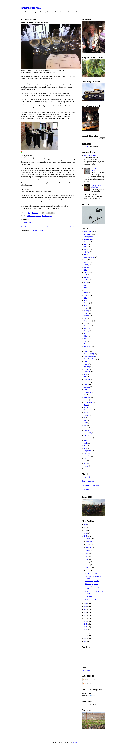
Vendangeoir (87, 392)
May (87, 559)
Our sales (86, 262)
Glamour (86, 303)
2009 (85, 305)
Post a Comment (28, 222)
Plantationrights (88, 402)
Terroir (86, 412)
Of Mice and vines (91, 573)
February (89, 568)
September (89, 547)
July (87, 553)
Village (86, 323)
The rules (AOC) (89, 354)
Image (85, 290)
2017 (85, 420)
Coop (85, 422)
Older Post (73, 227)
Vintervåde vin (89, 596)
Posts (85, 679)
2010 (85, 287)
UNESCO (87, 328)
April (87, 562)
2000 (85, 641)
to (84, 468)
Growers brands (88, 410)
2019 (85, 524)
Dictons (86, 407)
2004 (85, 343)
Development (88, 438)
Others (86, 293)
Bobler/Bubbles (31, 8)
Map (85, 458)
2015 (85, 270)
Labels (86, 428)
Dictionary (87, 366)
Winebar (86, 364)
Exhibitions (87, 372)
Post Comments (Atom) (36, 230)
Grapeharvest (88, 234)
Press (85, 461)
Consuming (87, 397)
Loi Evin (86, 400)
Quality (86, 463)
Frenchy (86, 313)
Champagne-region (89, 356)
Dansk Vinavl (86, 489)
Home (49, 227)
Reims (85, 318)
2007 (85, 333)
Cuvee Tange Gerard (90, 359)
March (88, 565)
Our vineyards (88, 231)
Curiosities (87, 272)
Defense (86, 338)
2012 (85, 247)
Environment (87, 349)
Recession (87, 387)
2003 (85, 448)
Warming (86, 310)
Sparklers (86, 351)
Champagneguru (87, 477)
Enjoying (86, 252)
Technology (87, 326)
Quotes (86, 405)
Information (87, 456)
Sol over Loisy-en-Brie (92, 581)
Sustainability (88, 433)
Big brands (87, 249)
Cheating (86, 384)
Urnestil (86, 415)
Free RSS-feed (86, 670)
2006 (85, 374)
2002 (85, 445)
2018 (85, 377)
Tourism (86, 242)
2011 (85, 254)
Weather (86, 308)
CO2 (85, 435)
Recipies (86, 295)
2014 (28, 216)
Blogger (75, 742)
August (88, 550)
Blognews (87, 382)
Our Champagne (47, 216)
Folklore (86, 280)
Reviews (86, 389)
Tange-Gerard (88, 321)
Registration (87, 379)
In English (87, 453)
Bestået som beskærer (90, 155)
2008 (85, 300)
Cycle (85, 361)
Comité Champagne (88, 481)
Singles (86, 443)
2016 (85, 298)
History (86, 282)
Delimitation (87, 346)
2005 (85, 630)
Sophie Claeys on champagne (90, 485)
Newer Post (24, 227)
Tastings (86, 267)
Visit (85, 341)
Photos (86, 264)
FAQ (85, 425)
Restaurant (87, 369)
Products (86, 315)
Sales (85, 259)
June (87, 556)
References (87, 430)
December (89, 538)
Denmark (86, 277)
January (88, 571)
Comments (87, 683)
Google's (86, 146)
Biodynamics (87, 451)
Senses (86, 466)
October (88, 544)
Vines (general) (88, 236)
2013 (85, 244)
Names (86, 440)
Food (85, 275)
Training (86, 331)
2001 (85, 638)
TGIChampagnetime (91, 584)
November (89, 541)
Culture (86, 336)
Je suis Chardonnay (91, 599)
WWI (85, 394)
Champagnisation (35, 216)
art (84, 417)
